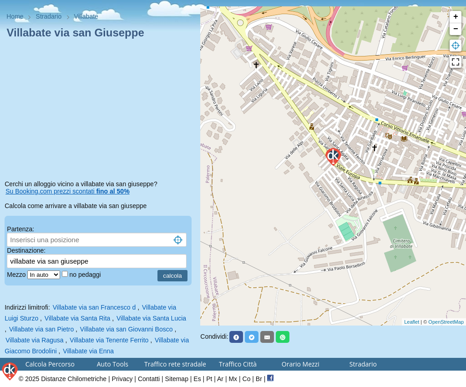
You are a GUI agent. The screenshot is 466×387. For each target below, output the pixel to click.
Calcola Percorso (50, 364)
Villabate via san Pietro (41, 329)
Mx (232, 378)
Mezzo (17, 274)
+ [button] (455, 16)
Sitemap (176, 378)
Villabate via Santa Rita (78, 318)
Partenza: (20, 229)
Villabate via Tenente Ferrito (109, 340)
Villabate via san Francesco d (94, 307)
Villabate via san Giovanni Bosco (126, 329)
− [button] (455, 29)
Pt (209, 378)
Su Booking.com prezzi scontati (67, 191)
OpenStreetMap (446, 322)
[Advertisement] (100, 111)
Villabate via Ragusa (34, 340)
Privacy (122, 378)
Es (197, 378)
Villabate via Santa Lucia (151, 318)
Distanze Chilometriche (73, 378)
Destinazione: (26, 250)
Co (247, 378)
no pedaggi (85, 274)
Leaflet (411, 322)
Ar (220, 378)
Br (259, 378)
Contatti (149, 378)
